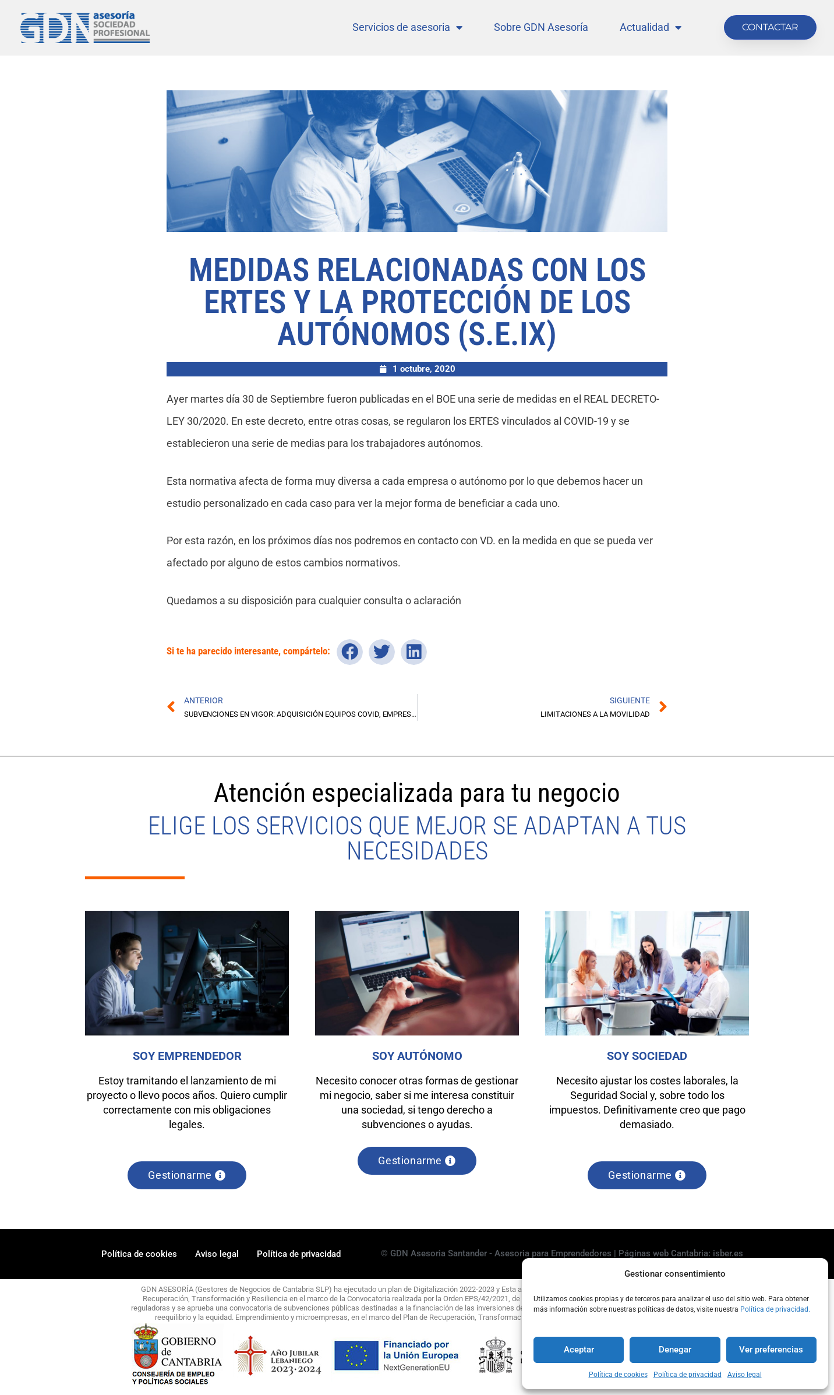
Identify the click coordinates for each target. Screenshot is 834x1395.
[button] (350, 652)
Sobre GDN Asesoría (541, 27)
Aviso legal (744, 1375)
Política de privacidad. (775, 1309)
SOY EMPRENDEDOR (187, 1056)
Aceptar (579, 1349)
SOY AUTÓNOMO (417, 1056)
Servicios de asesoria (407, 27)
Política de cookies (618, 1375)
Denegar (675, 1349)
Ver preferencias (771, 1349)
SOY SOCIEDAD (647, 1056)
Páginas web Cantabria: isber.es (681, 1254)
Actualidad (650, 27)
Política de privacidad (687, 1375)
